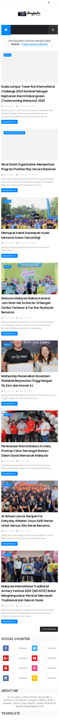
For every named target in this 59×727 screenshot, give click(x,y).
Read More (8, 121)
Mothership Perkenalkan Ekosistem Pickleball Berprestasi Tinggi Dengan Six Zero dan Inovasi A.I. (26, 381)
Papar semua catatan (35, 44)
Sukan (7, 201)
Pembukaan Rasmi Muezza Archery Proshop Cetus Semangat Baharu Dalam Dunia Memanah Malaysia (26, 451)
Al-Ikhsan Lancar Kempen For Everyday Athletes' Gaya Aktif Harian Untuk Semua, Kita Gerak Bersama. (27, 521)
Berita (7, 55)
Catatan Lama (49, 629)
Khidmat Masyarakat (14, 133)
